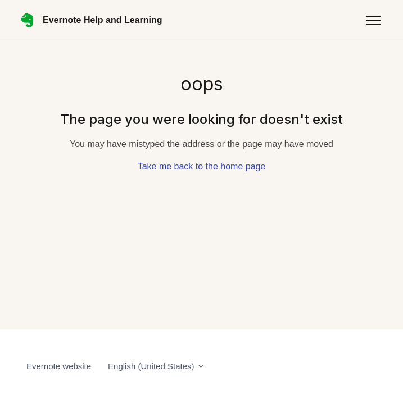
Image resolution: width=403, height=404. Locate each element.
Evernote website (58, 366)
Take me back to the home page (202, 166)
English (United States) (156, 366)
